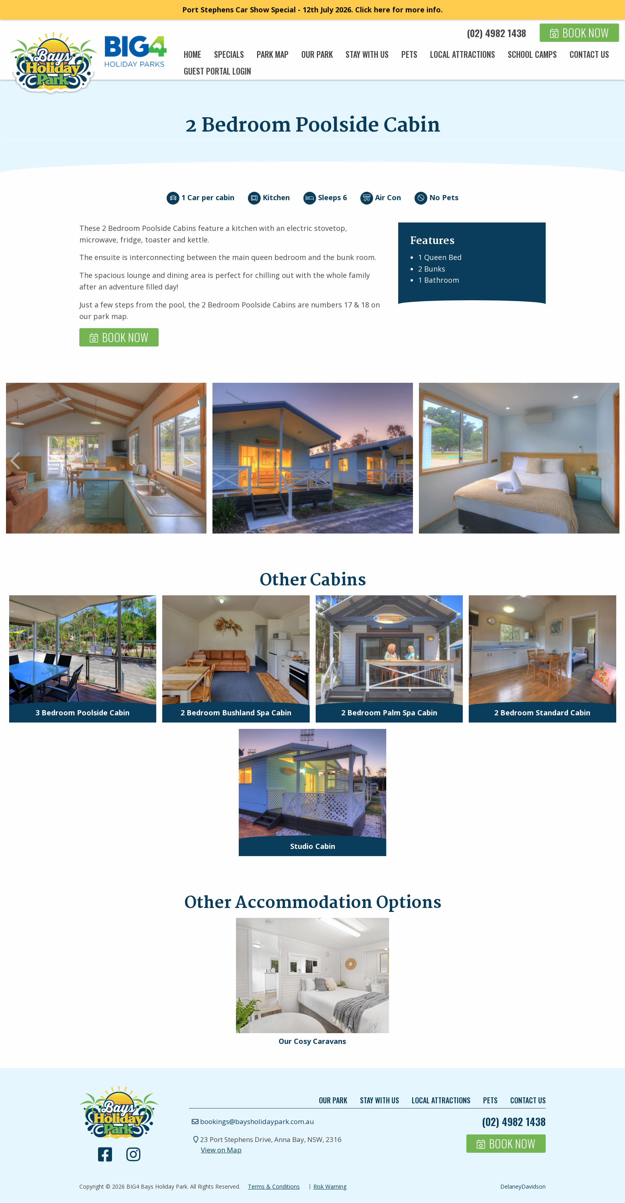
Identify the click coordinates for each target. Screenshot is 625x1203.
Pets (409, 54)
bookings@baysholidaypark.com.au (251, 1121)
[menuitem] (192, 54)
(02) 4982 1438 (496, 33)
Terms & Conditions (274, 1186)
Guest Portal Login (217, 71)
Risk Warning (329, 1186)
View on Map (221, 1149)
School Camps (532, 54)
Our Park (317, 54)
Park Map (273, 54)
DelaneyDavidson (523, 1186)
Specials (229, 54)
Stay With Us (367, 54)
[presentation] (83, 650)
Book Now (585, 32)
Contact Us (589, 54)
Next (610, 461)
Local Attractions (462, 54)
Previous (15, 461)
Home (192, 54)
